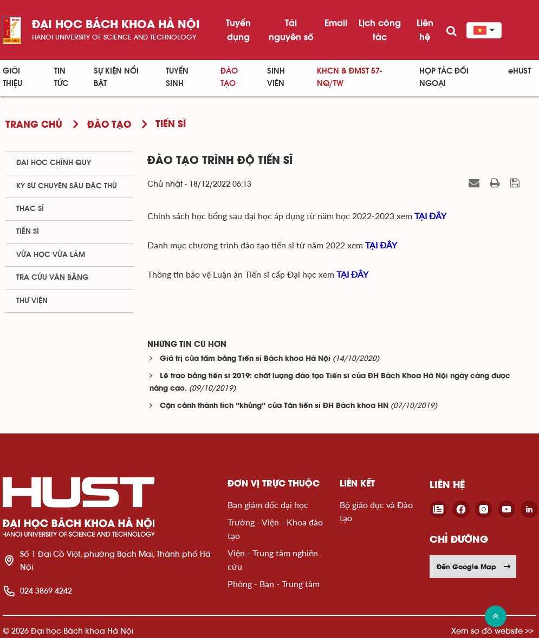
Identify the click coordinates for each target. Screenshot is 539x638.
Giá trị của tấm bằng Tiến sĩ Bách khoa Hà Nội (245, 359)
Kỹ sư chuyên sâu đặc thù (66, 186)
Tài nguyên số (291, 30)
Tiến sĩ (27, 231)
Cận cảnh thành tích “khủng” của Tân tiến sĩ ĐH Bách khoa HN (274, 406)
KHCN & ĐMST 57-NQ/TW (349, 77)
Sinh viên (276, 77)
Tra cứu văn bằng (52, 277)
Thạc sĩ (30, 209)
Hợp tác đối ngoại (444, 77)
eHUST (519, 71)
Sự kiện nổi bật (116, 77)
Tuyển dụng (238, 30)
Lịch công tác (380, 30)
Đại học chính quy (53, 163)
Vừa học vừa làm (50, 255)
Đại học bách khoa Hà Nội (116, 25)
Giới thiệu (12, 77)
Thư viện (32, 301)
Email (335, 23)
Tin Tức (61, 77)
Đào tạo (229, 77)
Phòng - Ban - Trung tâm (274, 583)
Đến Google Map (474, 566)
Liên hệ (425, 30)
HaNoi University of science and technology (114, 37)
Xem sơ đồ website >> (492, 631)
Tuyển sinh (177, 77)
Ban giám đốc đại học (268, 504)
